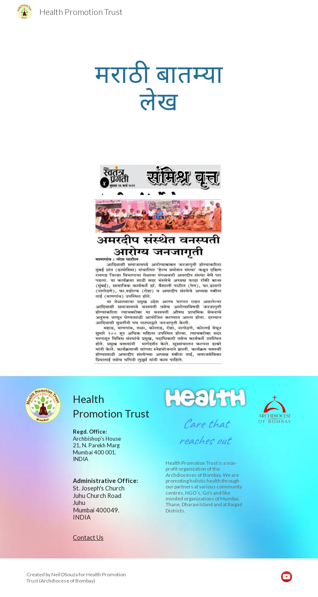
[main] (159, 87)
